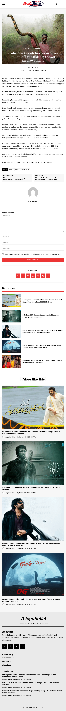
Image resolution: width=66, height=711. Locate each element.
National (38, 49)
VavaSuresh (25, 169)
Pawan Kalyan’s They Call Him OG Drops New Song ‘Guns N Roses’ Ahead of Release (41, 346)
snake (17, 169)
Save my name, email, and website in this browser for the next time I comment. (33, 254)
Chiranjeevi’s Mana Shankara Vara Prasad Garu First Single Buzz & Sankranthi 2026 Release (42, 301)
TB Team (34, 67)
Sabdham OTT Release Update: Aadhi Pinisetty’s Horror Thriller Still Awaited (40, 316)
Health (26, 49)
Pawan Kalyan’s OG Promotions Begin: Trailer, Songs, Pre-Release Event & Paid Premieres (42, 331)
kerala (11, 169)
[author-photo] (3, 437)
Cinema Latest (7, 679)
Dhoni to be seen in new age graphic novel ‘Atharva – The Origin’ (16, 178)
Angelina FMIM (10, 437)
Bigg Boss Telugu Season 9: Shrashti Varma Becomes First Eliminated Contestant (42, 361)
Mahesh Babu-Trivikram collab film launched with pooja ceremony (48, 178)
